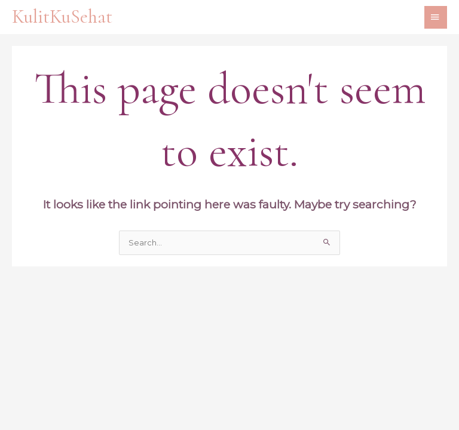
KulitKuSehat (62, 16)
